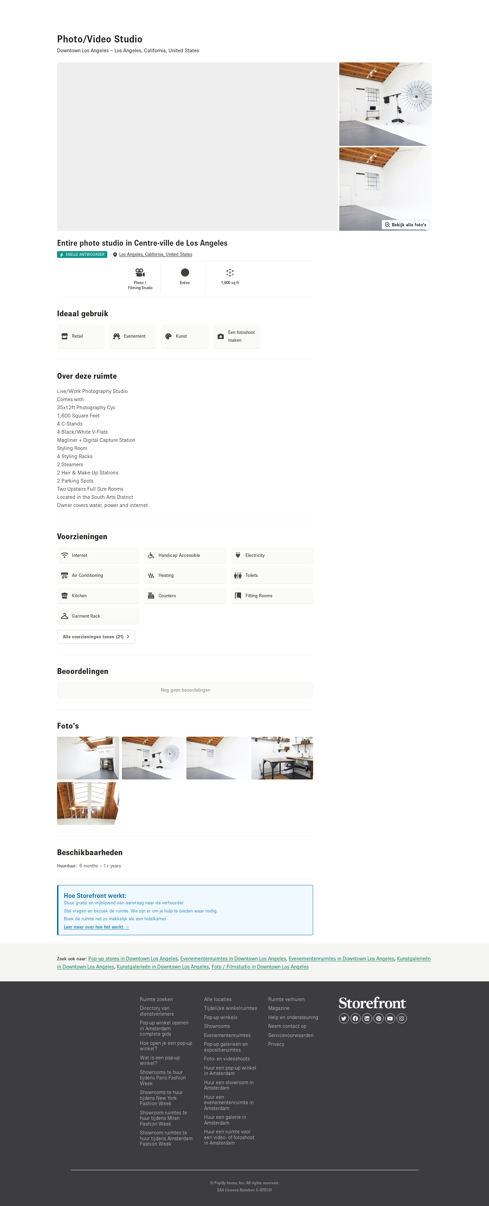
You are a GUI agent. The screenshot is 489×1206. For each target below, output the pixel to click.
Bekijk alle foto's (405, 225)
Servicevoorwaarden (290, 1035)
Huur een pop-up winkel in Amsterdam (230, 1070)
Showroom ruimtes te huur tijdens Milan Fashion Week (163, 1118)
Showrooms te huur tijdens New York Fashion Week (161, 1097)
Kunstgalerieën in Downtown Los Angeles (163, 966)
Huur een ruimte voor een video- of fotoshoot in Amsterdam (229, 1137)
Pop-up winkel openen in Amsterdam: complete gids (164, 1028)
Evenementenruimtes (227, 1035)
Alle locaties (218, 999)
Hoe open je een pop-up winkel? (166, 1046)
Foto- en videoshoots (227, 1058)
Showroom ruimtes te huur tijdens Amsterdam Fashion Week (166, 1138)
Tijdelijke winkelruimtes (230, 1008)
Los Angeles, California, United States (155, 254)
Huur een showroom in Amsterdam (229, 1085)
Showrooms (217, 1026)
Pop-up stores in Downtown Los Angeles (133, 958)
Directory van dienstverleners (157, 1011)
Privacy (276, 1044)
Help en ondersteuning (293, 1017)
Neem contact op (287, 1026)
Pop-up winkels (220, 1017)
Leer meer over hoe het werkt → (96, 926)
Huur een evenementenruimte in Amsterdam (229, 1102)
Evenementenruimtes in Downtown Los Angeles (233, 958)
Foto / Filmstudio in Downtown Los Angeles (260, 966)
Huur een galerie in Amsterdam (225, 1120)
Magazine (279, 1008)
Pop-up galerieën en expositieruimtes (226, 1047)
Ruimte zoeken (156, 999)
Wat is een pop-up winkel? (160, 1060)
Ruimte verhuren (286, 999)
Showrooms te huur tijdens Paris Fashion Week (163, 1077)
